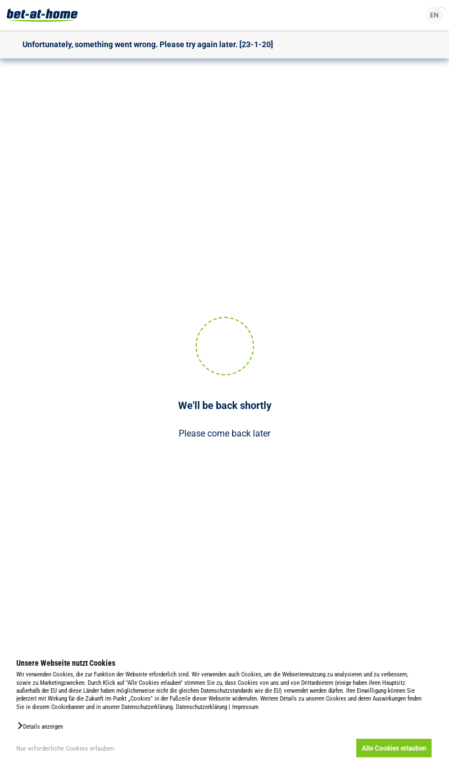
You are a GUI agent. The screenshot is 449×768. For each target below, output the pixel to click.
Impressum (245, 707)
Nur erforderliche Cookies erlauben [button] (65, 748)
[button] (39, 725)
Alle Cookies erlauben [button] (394, 748)
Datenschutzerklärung (201, 707)
